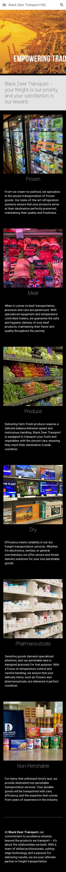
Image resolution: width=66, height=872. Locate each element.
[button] (4, 5)
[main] (33, 93)
